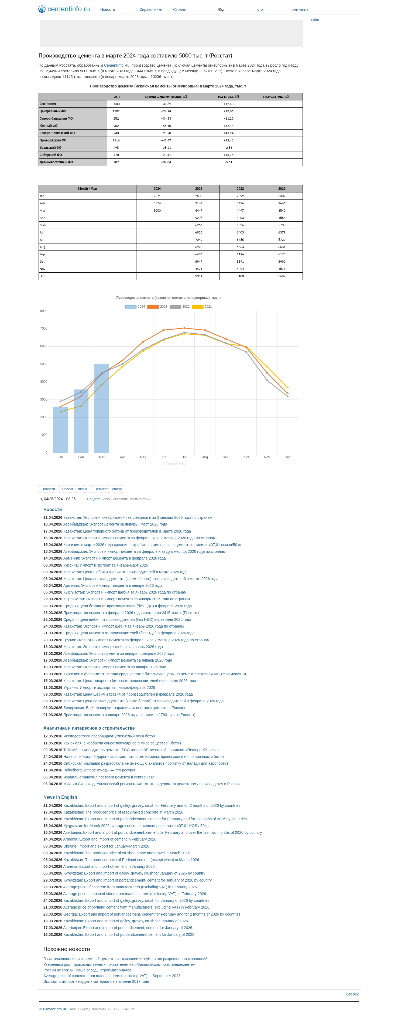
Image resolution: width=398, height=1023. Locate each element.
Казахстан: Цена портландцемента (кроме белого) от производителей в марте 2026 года (140, 579)
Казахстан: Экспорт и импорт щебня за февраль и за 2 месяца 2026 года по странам (137, 517)
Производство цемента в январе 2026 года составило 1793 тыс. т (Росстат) (129, 715)
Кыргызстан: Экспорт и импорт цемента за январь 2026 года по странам (126, 599)
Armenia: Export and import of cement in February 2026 (109, 839)
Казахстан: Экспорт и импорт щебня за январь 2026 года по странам (123, 626)
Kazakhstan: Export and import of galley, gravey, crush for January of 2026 (125, 921)
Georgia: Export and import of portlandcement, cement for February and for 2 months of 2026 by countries (152, 914)
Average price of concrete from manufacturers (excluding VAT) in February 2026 (130, 887)
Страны (194, 9)
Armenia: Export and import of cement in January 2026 (109, 866)
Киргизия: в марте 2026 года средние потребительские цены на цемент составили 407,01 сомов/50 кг (152, 545)
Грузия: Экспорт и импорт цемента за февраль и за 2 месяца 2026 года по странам (136, 640)
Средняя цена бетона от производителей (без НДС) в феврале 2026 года (127, 606)
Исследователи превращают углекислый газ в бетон (109, 736)
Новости (118, 9)
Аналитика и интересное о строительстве (89, 728)
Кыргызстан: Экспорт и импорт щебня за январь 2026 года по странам (125, 592)
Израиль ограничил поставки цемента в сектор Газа (109, 777)
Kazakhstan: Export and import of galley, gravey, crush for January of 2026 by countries (136, 900)
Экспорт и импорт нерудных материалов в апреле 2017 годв (96, 981)
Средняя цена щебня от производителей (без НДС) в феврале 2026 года (127, 619)
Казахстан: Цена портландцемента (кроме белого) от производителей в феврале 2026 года (143, 701)
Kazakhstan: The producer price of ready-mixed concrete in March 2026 (123, 812)
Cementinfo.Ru (55, 1009)
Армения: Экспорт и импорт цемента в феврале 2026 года (114, 558)
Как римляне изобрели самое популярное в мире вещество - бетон (122, 743)
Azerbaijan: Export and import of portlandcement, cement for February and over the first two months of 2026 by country (162, 832)
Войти (314, 19)
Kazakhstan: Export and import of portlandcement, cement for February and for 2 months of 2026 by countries (155, 819)
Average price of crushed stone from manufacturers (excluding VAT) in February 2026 (134, 894)
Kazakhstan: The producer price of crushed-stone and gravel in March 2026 (126, 853)
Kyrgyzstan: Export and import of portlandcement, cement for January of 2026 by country (137, 880)
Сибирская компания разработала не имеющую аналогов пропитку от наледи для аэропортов (145, 763)
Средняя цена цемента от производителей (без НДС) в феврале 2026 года (129, 633)
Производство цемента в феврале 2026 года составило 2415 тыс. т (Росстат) (131, 613)
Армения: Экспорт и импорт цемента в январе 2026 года (112, 585)
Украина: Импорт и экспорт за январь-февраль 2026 (109, 687)
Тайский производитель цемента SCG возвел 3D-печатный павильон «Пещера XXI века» (141, 750)
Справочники (154, 9)
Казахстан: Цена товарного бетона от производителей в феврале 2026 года (129, 681)
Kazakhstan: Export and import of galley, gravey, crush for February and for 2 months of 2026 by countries (151, 805)
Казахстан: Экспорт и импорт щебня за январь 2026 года (113, 647)
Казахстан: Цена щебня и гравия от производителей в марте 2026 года (125, 572)
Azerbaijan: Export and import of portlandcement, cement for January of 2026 (127, 928)
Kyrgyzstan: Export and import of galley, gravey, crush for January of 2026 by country (134, 873)
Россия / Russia (74, 489)
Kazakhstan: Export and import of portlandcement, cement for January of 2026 (128, 934)
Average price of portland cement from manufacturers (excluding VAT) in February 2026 (136, 907)
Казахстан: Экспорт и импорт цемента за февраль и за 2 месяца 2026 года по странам (139, 538)
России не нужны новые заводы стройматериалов (87, 970)
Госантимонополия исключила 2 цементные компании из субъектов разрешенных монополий (125, 959)
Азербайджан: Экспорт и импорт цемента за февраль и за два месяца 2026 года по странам (144, 551)
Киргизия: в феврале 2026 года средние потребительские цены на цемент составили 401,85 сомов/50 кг (154, 674)
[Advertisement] (171, 34)
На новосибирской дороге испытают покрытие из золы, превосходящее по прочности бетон (143, 756)
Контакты (300, 10)
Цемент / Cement (108, 489)
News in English (60, 797)
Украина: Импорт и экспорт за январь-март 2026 (105, 565)
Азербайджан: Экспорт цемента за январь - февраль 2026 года (118, 653)
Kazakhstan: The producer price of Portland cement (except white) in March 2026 (131, 860)
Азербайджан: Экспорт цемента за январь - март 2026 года (115, 524)
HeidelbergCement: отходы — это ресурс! (99, 770)
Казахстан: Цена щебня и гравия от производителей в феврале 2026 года (128, 694)
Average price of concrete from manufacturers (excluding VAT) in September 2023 (111, 976)
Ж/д (221, 9)
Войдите (94, 499)
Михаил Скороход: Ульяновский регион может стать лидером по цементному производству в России (151, 784)
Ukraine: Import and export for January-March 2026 (106, 846)
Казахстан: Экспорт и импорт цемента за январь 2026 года (114, 667)
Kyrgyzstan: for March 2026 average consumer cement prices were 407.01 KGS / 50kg (136, 826)
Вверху (352, 994)
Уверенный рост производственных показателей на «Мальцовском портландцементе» (119, 964)
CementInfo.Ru (116, 65)
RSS (261, 10)
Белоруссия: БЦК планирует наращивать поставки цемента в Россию (124, 708)
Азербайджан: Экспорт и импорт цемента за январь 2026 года (117, 660)
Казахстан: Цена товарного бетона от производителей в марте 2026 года (127, 531)
